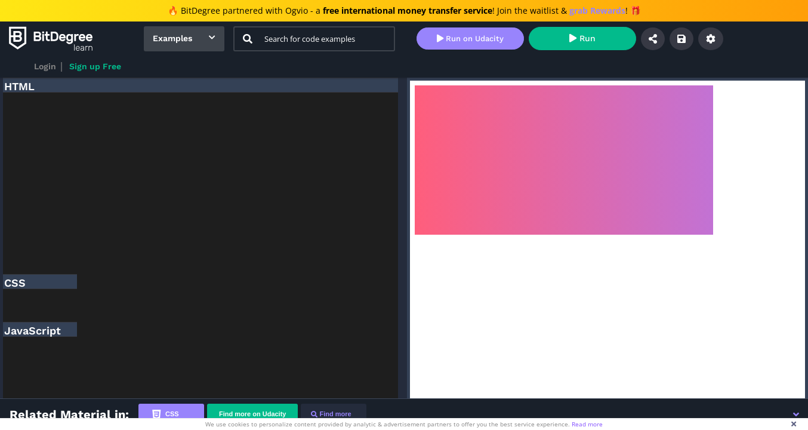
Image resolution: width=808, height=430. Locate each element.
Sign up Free (95, 66)
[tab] (171, 414)
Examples (172, 38)
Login (45, 66)
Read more (587, 424)
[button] (796, 414)
